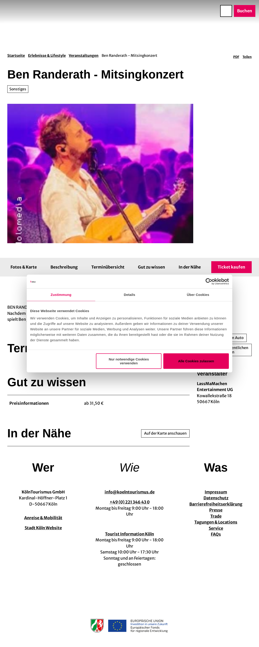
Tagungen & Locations (215, 522)
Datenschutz (216, 498)
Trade (216, 516)
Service (216, 528)
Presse (215, 510)
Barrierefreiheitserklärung (215, 504)
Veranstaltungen (83, 55)
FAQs (216, 534)
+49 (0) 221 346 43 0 (130, 502)
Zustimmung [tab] (61, 295)
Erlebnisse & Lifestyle (47, 55)
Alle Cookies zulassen (196, 361)
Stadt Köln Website (43, 527)
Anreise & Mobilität (43, 517)
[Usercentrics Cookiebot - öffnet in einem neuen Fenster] (209, 281)
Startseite (16, 55)
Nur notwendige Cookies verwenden (129, 361)
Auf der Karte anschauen (165, 433)
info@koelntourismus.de (130, 492)
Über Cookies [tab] (198, 295)
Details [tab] (129, 295)
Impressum (216, 492)
